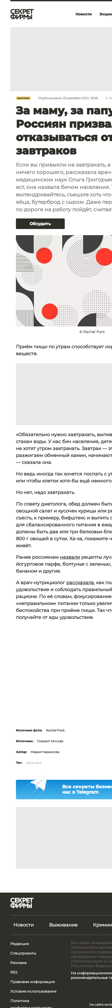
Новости (23, 925)
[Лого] (22, 14)
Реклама (18, 962)
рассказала (80, 582)
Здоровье (23, 98)
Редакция (19, 943)
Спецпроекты (23, 953)
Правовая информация (32, 981)
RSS (13, 972)
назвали (70, 557)
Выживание (63, 925)
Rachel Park (55, 730)
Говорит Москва (50, 741)
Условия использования (33, 991)
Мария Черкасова (45, 752)
